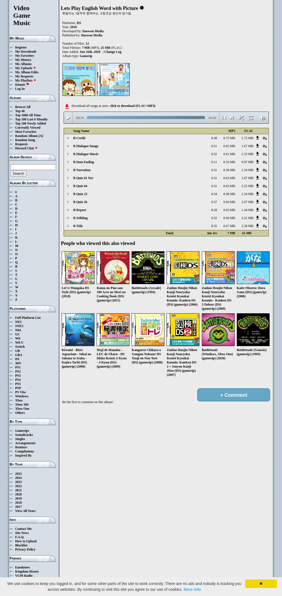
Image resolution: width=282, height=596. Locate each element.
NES (18, 322)
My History (23, 60)
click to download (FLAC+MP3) (132, 106)
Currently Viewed (27, 128)
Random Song (25, 140)
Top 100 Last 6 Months (31, 119)
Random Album (26, 136)
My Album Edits (27, 72)
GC (17, 334)
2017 (18, 507)
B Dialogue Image (85, 146)
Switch (20, 347)
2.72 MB (247, 138)
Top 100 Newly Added (30, 123)
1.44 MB (247, 210)
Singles (20, 439)
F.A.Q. (19, 537)
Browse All (22, 107)
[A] (41, 136)
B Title (78, 226)
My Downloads (25, 51)
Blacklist (21, 545)
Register (21, 47)
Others (20, 413)
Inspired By (23, 455)
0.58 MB (229, 170)
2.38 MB (247, 226)
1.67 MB (247, 146)
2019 (18, 498)
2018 (18, 503)
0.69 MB (229, 202)
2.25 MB (247, 186)
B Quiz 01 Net (83, 178)
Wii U (19, 342)
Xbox (19, 400)
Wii (17, 338)
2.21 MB (247, 218)
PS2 (18, 371)
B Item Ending (83, 162)
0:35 (214, 226)
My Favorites (24, 56)
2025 (18, 474)
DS (17, 359)
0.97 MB (247, 162)
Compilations (24, 451)
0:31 (214, 146)
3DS (18, 363)
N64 (18, 330)
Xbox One (22, 409)
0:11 (214, 162)
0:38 (214, 138)
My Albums (23, 64)
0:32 (214, 154)
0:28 (214, 210)
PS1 (18, 367)
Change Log (112, 52)
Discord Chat (26, 148)
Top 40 (20, 111)
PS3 (18, 375)
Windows (21, 396)
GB (17, 351)
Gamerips (22, 431)
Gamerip (86, 56)
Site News (22, 533)
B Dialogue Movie (85, 154)
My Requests (24, 76)
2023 (18, 482)
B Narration (81, 170)
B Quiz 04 (80, 186)
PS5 (18, 384)
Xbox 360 (21, 404)
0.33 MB (229, 162)
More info (192, 589)
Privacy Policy (25, 549)
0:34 (214, 194)
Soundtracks (24, 435)
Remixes (21, 447)
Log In (20, 89)
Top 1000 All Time (28, 115)
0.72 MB (229, 138)
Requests (21, 144)
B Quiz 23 (80, 194)
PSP (18, 388)
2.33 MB (247, 154)
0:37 (214, 202)
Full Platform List (28, 318)
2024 (18, 478)
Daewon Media (93, 31)
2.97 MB (247, 202)
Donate (22, 85)
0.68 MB (229, 194)
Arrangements (25, 443)
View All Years (25, 511)
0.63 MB (229, 178)
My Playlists (25, 80)
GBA (18, 355)
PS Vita (20, 392)
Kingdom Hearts (27, 571)
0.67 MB (229, 226)
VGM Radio (23, 576)
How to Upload (25, 541)
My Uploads (25, 68)
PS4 (18, 380)
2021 (18, 490)
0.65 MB (229, 146)
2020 (18, 494)
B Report (79, 210)
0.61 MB (229, 154)
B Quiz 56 (80, 202)
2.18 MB (247, 170)
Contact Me (23, 529)
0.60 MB (229, 218)
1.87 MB (247, 178)
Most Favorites (25, 132)
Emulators (22, 567)
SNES (19, 326)
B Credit (79, 138)
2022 (18, 486)
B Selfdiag (80, 218)
